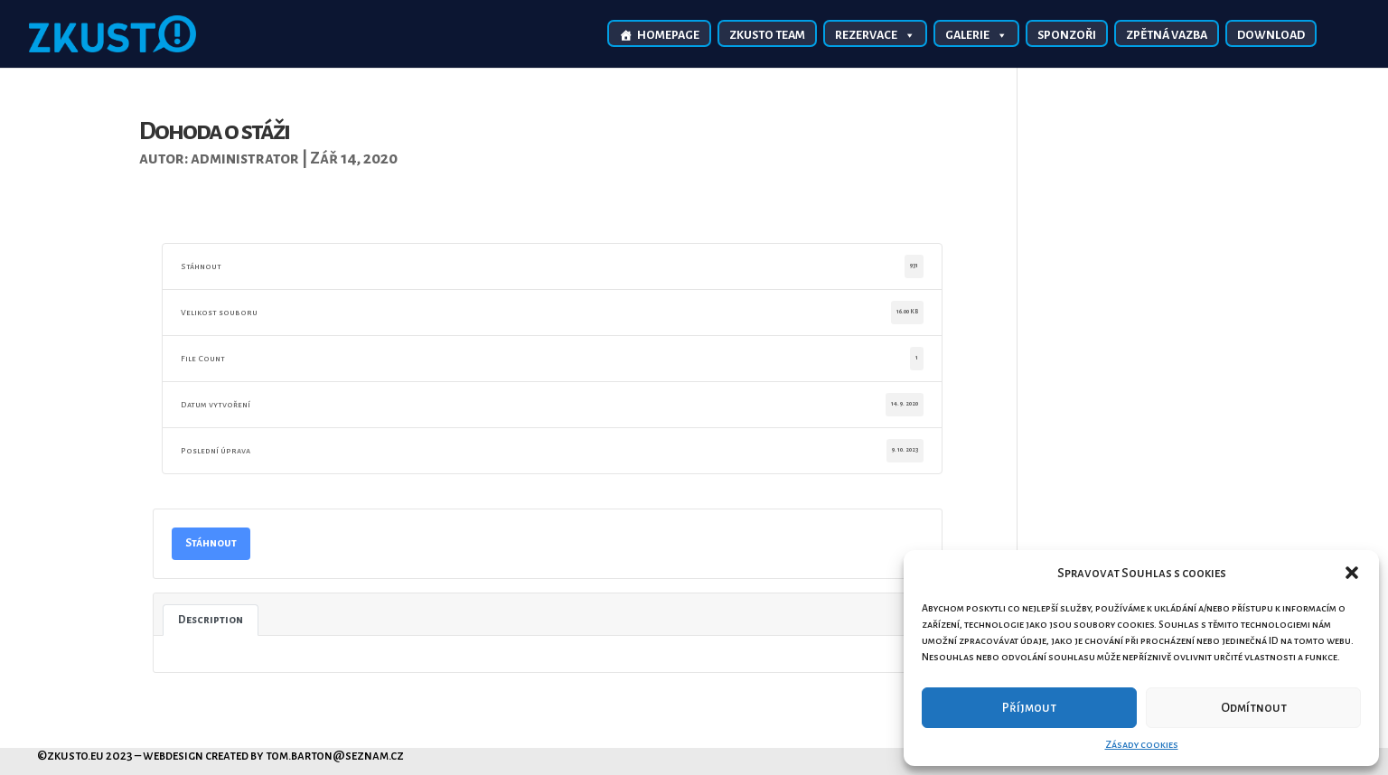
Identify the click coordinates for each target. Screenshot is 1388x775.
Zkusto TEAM (767, 35)
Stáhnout (211, 543)
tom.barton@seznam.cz (335, 755)
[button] (1352, 573)
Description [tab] (210, 619)
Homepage (668, 35)
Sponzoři (1066, 35)
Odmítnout (1254, 707)
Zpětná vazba (1166, 35)
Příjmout (1029, 707)
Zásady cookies (1141, 744)
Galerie (976, 34)
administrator (245, 158)
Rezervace (875, 34)
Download (1271, 35)
